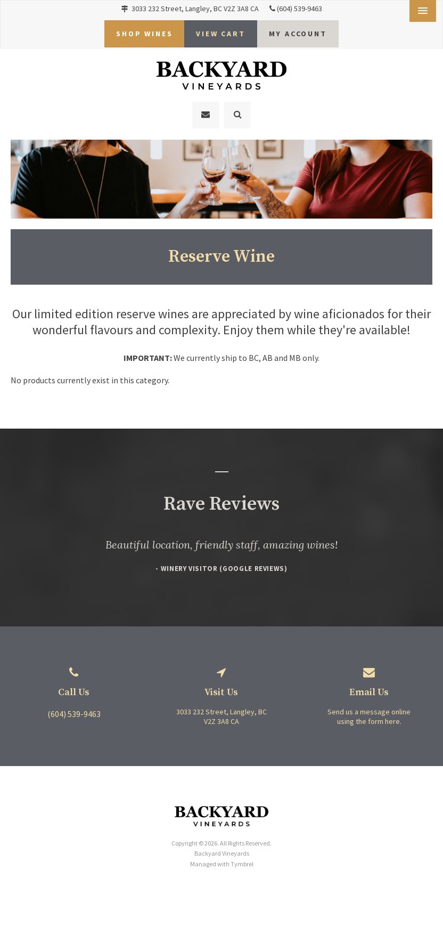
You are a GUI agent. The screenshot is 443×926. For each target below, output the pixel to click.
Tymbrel (242, 857)
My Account (298, 31)
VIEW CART (220, 31)
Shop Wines (144, 31)
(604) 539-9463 (299, 8)
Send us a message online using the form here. (369, 710)
